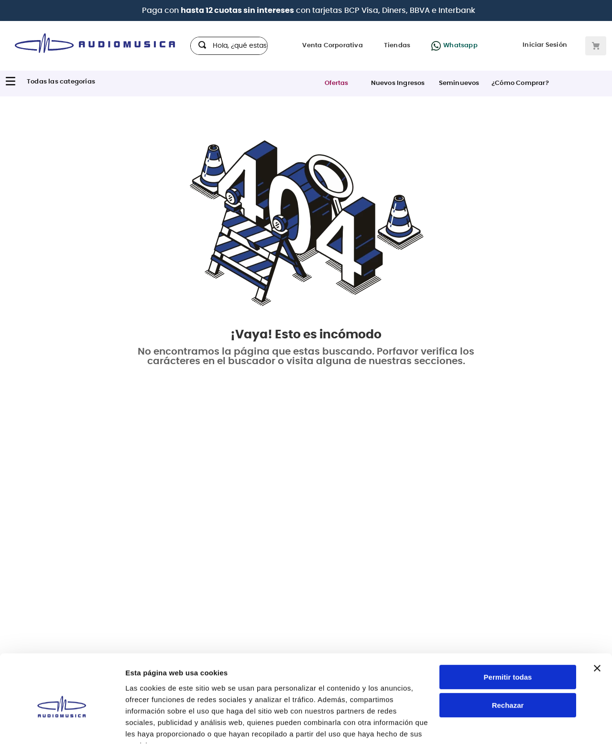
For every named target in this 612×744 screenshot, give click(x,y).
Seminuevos (459, 83)
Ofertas (336, 83)
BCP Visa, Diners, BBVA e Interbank (409, 10)
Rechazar (508, 659)
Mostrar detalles (153, 725)
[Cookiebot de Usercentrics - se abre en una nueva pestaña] (62, 725)
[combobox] (229, 46)
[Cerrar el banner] (597, 621)
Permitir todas (508, 631)
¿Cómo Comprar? (520, 83)
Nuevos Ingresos (398, 83)
